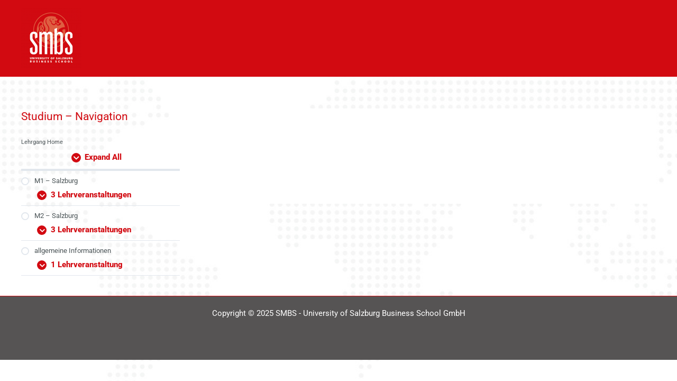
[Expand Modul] (100, 193)
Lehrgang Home (42, 142)
